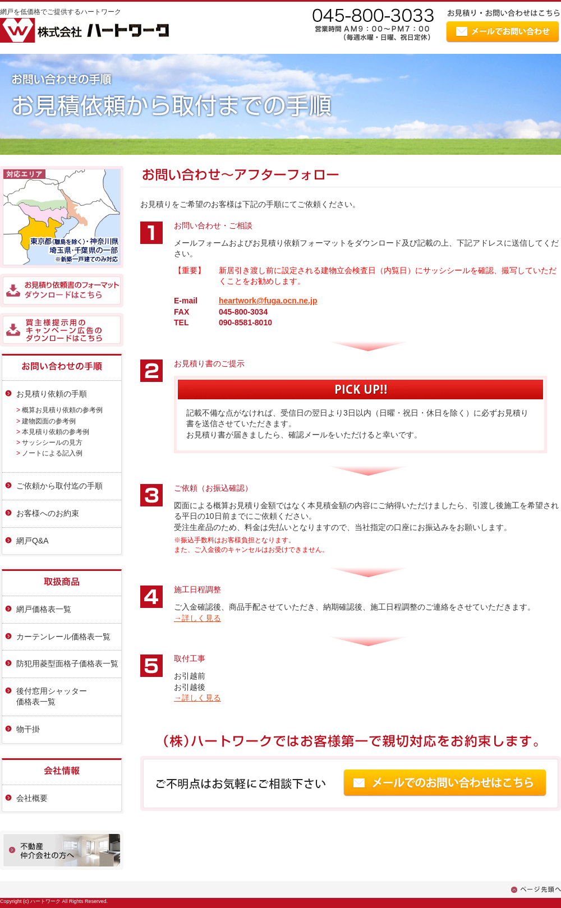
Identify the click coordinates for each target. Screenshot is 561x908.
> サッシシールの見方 (49, 442)
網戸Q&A (32, 540)
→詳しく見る (197, 618)
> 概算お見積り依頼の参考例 (59, 410)
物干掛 (28, 729)
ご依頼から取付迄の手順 (59, 485)
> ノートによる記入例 (49, 453)
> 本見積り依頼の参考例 (52, 432)
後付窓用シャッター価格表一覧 (51, 696)
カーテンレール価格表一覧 (63, 636)
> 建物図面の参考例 (46, 421)
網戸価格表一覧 (43, 609)
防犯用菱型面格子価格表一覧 (67, 663)
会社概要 (32, 798)
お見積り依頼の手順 (51, 393)
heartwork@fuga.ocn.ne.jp (268, 300)
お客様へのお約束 (47, 513)
